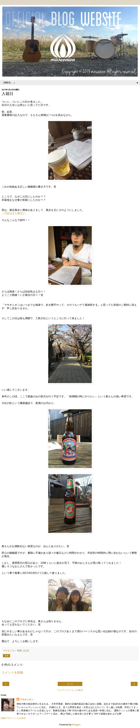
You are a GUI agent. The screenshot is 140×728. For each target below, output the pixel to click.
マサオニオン (26, 699)
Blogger (76, 724)
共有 (6, 656)
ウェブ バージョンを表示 (70, 690)
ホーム (70, 684)
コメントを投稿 (12, 672)
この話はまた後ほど (13, 213)
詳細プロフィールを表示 (13, 718)
